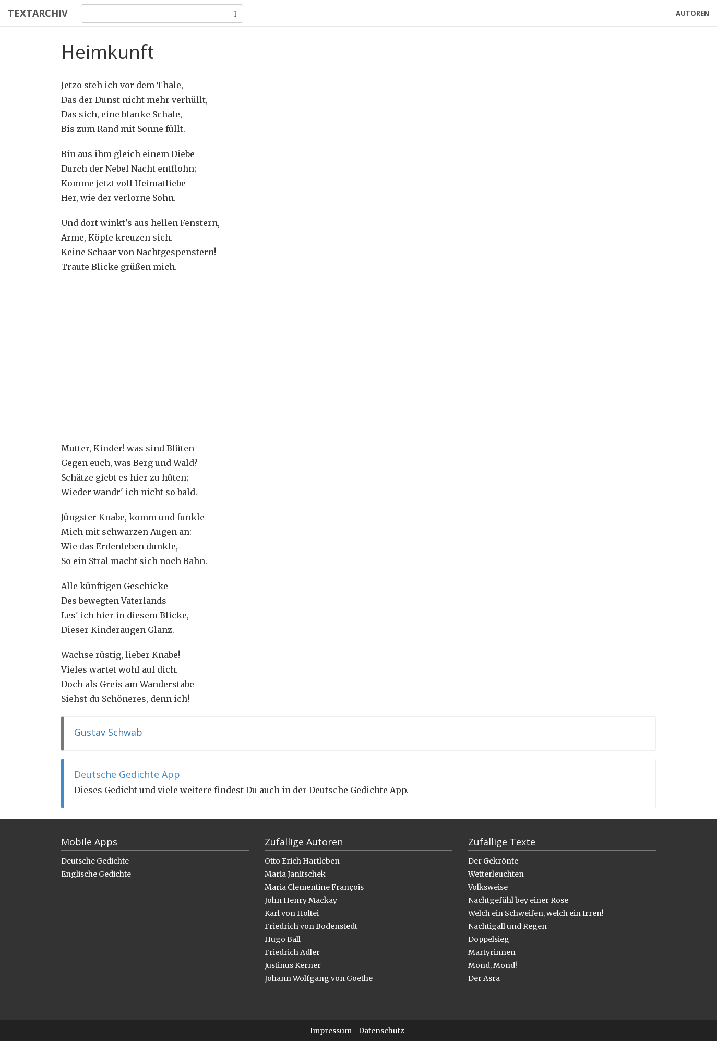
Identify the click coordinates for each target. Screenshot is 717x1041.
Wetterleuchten (496, 874)
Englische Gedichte (96, 874)
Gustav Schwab (108, 732)
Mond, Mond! (492, 965)
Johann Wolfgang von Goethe (319, 978)
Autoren (692, 13)
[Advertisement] (358, 357)
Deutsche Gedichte (95, 861)
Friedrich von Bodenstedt (311, 926)
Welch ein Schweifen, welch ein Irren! (536, 913)
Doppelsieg (488, 939)
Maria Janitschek (295, 874)
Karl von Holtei (292, 913)
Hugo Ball (283, 939)
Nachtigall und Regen (507, 926)
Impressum (331, 1030)
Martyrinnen (492, 952)
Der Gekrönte (493, 861)
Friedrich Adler (292, 952)
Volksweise (488, 887)
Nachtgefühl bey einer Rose (518, 900)
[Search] (154, 13)
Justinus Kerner (293, 965)
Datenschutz (381, 1030)
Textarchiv (38, 13)
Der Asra (484, 978)
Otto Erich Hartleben (302, 861)
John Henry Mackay (301, 900)
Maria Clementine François (314, 887)
